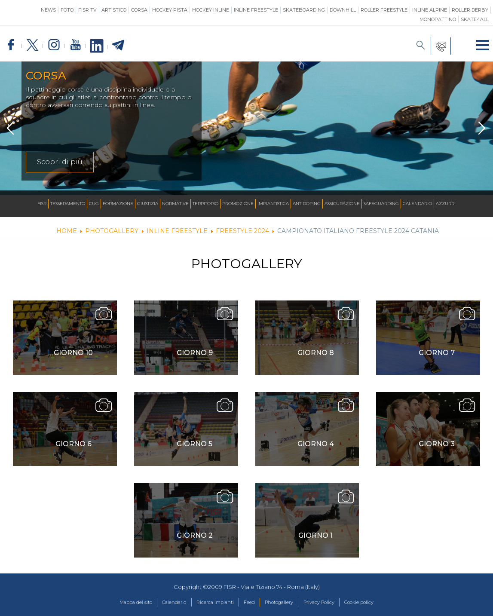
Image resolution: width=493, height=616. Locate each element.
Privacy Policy (331, 604)
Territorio (205, 203)
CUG (94, 203)
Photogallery (284, 604)
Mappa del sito (114, 604)
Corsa (139, 10)
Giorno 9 (195, 358)
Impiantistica (273, 203)
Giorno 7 (437, 358)
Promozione (238, 203)
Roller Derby (470, 10)
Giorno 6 (73, 449)
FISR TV (87, 10)
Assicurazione (342, 203)
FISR (41, 203)
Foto (67, 10)
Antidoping (307, 203)
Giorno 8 (315, 358)
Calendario (417, 203)
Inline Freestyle (256, 10)
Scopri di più (60, 167)
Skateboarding (304, 10)
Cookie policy (380, 604)
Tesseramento (67, 203)
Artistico (113, 10)
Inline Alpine (429, 10)
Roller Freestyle (384, 10)
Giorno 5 (194, 449)
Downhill (343, 10)
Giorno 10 (73, 358)
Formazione (118, 203)
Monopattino (438, 19)
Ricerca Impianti (208, 604)
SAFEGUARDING (381, 203)
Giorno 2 (195, 540)
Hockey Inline (210, 10)
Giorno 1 (315, 540)
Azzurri (446, 203)
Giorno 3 (437, 449)
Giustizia (147, 203)
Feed (248, 604)
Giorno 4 (315, 449)
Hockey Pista (169, 10)
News (48, 10)
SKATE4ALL (475, 19)
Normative (175, 203)
